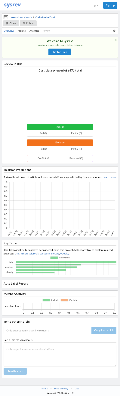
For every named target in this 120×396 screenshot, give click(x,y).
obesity (64, 253)
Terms (44, 388)
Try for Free (59, 51)
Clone (11, 23)
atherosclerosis (30, 253)
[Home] (12, 5)
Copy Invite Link (104, 330)
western (45, 253)
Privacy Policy (61, 388)
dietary (55, 253)
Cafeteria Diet (45, 17)
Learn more (109, 177)
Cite (77, 388)
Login (94, 5)
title (17, 253)
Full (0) (43, 133)
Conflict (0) (44, 158)
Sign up (110, 5)
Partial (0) (76, 133)
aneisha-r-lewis (21, 17)
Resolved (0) (76, 158)
